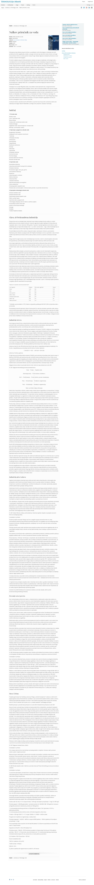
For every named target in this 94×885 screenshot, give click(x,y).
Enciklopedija (10, 5)
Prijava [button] (83, 1)
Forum (33, 5)
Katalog (28, 5)
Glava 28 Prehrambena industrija (68, 53)
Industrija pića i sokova (68, 55)
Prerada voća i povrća (68, 57)
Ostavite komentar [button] (34, 853)
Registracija (90, 1)
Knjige (17, 5)
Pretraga (88, 5)
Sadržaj (63, 51)
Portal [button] (80, 879)
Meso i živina (66, 58)
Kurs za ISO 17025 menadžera (69, 38)
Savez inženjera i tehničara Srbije (20, 40)
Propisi (22, 5)
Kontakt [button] (84, 879)
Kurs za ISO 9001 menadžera (69, 35)
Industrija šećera (67, 54)
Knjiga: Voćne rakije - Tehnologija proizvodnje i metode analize (70, 42)
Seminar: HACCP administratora (70, 24)
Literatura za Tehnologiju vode (11, 7)
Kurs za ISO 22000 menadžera (69, 32)
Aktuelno (3, 5)
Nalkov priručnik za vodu (24, 7)
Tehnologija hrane (11, 2)
